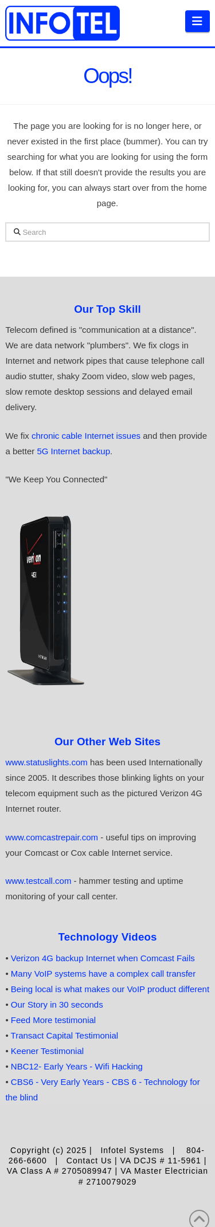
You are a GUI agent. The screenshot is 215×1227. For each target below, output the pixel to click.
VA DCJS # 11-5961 (160, 1160)
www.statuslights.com (46, 762)
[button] (197, 21)
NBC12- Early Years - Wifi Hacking (77, 1066)
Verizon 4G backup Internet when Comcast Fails (103, 958)
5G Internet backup (73, 451)
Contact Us (89, 1160)
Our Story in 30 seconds (57, 1004)
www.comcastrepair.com (51, 837)
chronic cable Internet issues (86, 436)
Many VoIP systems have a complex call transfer (103, 973)
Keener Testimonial (47, 1051)
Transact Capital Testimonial (65, 1035)
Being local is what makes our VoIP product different (110, 989)
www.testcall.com (39, 881)
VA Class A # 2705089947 (61, 1170)
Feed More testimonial (53, 1020)
